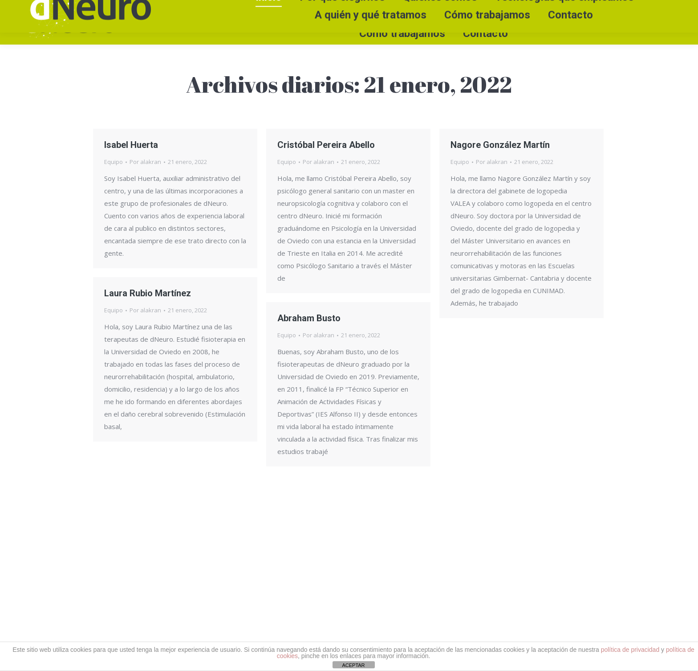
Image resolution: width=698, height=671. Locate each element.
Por (145, 162)
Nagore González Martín (500, 144)
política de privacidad (630, 649)
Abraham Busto (309, 318)
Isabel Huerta (131, 144)
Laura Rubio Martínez (147, 293)
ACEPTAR (353, 665)
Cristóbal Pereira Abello (326, 144)
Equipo (113, 162)
